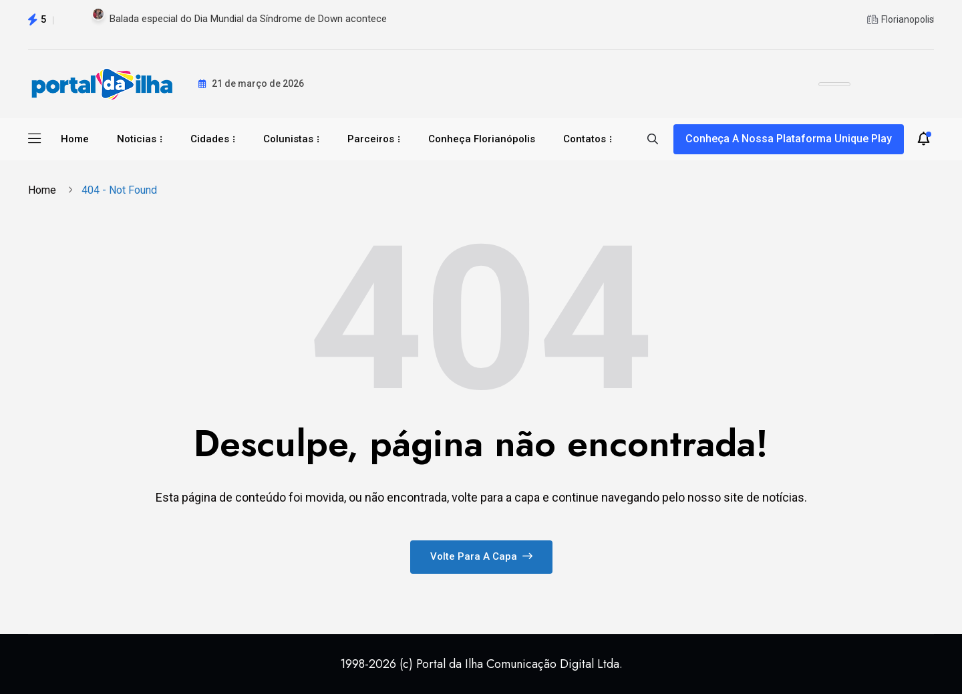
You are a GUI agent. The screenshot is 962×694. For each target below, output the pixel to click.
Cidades (209, 139)
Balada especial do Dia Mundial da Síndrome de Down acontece (248, 19)
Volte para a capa (481, 556)
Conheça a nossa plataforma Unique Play (788, 138)
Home (75, 139)
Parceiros (370, 139)
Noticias (136, 139)
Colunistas (288, 139)
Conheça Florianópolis (481, 139)
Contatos (584, 139)
